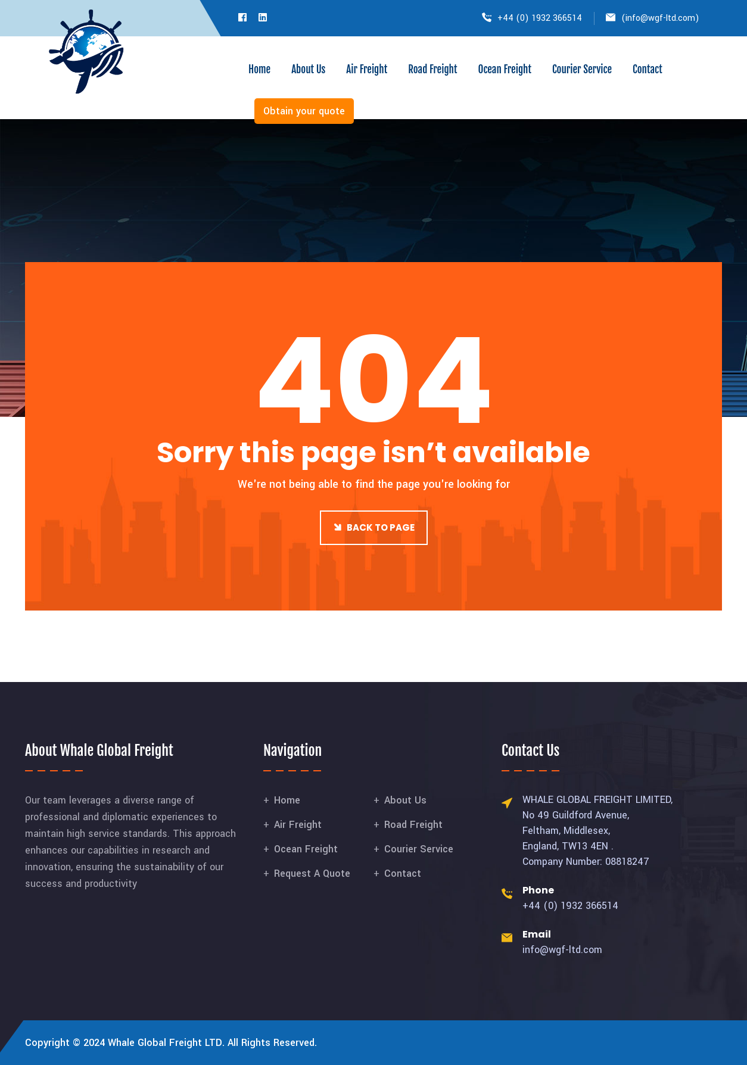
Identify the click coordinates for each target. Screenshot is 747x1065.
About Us (308, 69)
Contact (647, 69)
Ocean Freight (504, 69)
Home (259, 69)
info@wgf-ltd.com (562, 950)
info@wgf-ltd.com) (662, 18)
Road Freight (432, 69)
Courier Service (582, 69)
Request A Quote (312, 873)
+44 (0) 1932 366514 (539, 18)
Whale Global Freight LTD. (166, 1043)
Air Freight (366, 69)
